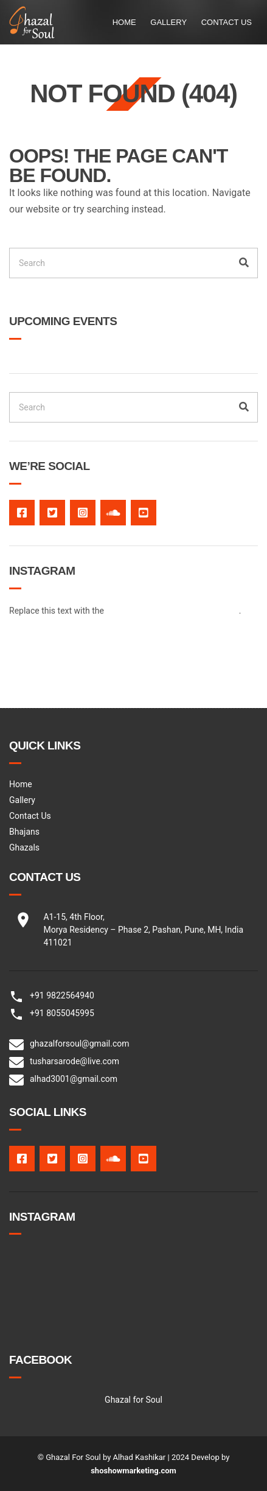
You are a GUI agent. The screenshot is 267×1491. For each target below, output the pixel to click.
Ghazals (24, 847)
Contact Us (226, 22)
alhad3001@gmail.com (73, 1079)
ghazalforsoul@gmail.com (80, 1043)
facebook (22, 512)
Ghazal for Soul (133, 1400)
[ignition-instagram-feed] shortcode (172, 611)
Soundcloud (113, 512)
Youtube (143, 512)
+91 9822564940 (62, 995)
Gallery (168, 22)
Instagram (82, 512)
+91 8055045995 (62, 1013)
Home (124, 22)
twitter (52, 512)
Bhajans (24, 832)
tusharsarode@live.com (74, 1061)
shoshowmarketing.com (133, 1470)
